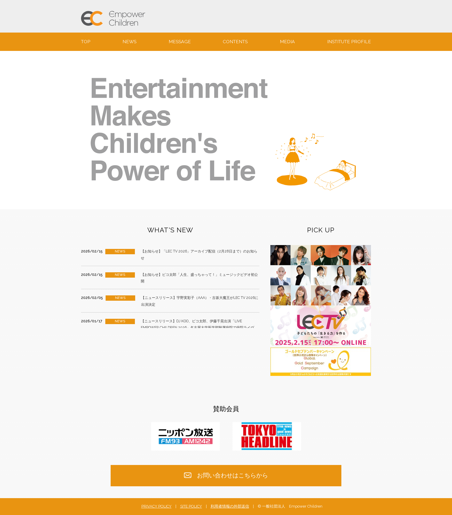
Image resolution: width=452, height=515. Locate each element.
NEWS (129, 41)
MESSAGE (180, 41)
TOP (85, 41)
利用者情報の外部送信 (230, 506)
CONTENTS (235, 41)
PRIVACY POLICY (156, 506)
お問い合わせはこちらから (226, 475)
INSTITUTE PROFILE (349, 41)
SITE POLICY (191, 506)
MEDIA (287, 41)
